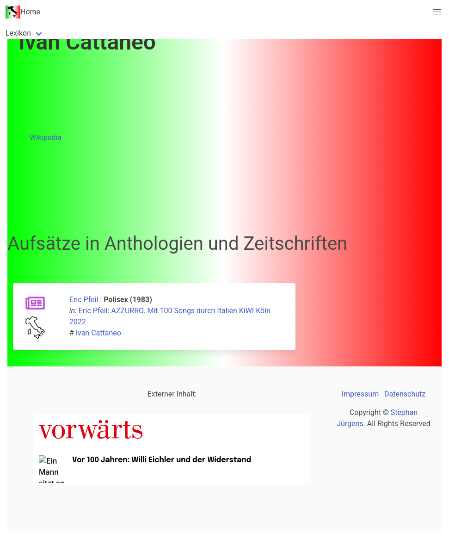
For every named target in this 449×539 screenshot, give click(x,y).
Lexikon (18, 33)
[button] (437, 12)
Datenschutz (404, 394)
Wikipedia (46, 137)
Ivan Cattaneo (98, 332)
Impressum (360, 394)
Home (23, 12)
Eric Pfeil (83, 299)
